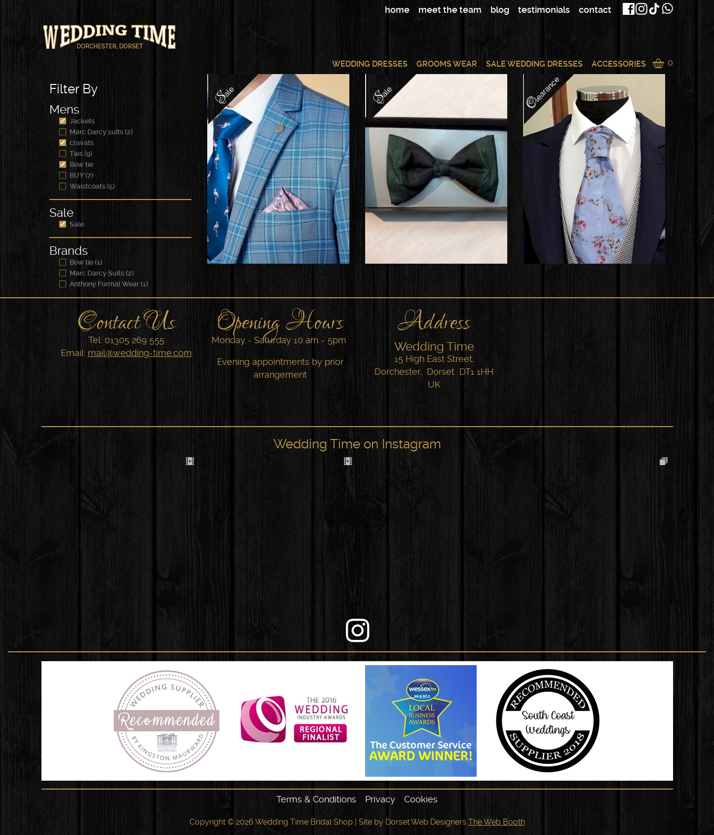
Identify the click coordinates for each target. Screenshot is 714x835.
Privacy (380, 799)
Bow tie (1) (80, 262)
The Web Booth (496, 822)
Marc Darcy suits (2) (96, 132)
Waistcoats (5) (87, 186)
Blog (499, 9)
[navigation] (453, 10)
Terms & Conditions (316, 799)
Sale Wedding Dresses (534, 64)
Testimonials (544, 9)
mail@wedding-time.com (140, 353)
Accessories (619, 64)
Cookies (421, 799)
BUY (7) (76, 175)
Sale (71, 224)
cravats (76, 143)
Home (397, 9)
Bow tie (76, 164)
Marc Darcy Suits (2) (96, 273)
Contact (595, 9)
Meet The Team (450, 9)
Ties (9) (75, 154)
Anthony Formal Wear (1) (103, 284)
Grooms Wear (446, 64)
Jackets (77, 121)
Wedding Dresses (370, 64)
